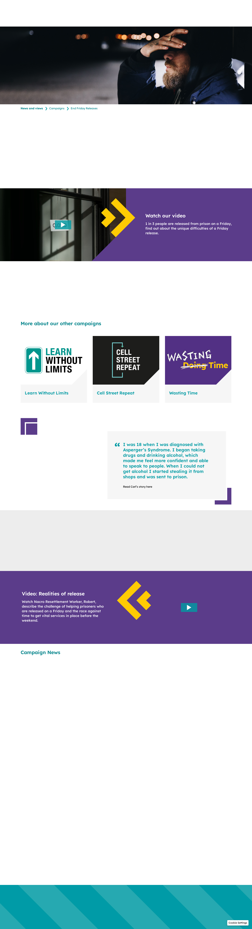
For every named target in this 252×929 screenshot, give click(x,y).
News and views (32, 108)
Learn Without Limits (46, 393)
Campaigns (56, 108)
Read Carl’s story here (137, 487)
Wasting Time (183, 393)
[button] (238, 923)
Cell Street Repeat (115, 393)
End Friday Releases (84, 108)
